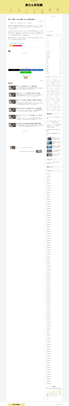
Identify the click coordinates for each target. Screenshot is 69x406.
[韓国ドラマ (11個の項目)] (49, 100)
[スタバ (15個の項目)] (58, 96)
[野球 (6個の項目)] (59, 106)
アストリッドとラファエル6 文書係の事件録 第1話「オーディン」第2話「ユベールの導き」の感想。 (54, 126)
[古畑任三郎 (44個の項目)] (49, 85)
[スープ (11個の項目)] (54, 100)
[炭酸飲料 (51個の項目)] (54, 84)
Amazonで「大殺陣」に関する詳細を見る (16, 43)
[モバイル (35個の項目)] (58, 88)
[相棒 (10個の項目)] (59, 100)
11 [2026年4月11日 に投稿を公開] (60, 391)
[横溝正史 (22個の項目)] (49, 91)
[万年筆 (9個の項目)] (58, 101)
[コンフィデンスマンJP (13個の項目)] (51, 97)
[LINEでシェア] (26, 72)
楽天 (14, 45)
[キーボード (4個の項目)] (49, 110)
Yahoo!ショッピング (19, 45)
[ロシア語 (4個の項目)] (58, 109)
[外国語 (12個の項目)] (58, 98)
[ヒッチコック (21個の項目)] (58, 91)
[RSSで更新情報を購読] (27, 77)
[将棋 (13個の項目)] (58, 97)
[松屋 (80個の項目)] (59, 81)
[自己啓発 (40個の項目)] (59, 85)
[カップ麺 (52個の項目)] (49, 84)
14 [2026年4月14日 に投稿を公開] (51, 393)
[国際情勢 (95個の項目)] (55, 81)
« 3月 (47, 398)
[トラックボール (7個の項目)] (58, 104)
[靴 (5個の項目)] (59, 107)
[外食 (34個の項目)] (49, 90)
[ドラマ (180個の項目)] (57, 79)
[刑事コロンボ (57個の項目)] (54, 82)
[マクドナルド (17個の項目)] (51, 96)
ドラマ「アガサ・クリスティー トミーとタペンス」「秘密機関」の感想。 (54, 121)
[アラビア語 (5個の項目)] (49, 109)
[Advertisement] (25, 60)
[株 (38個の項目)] (48, 88)
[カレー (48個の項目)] (59, 84)
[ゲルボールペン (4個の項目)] (54, 110)
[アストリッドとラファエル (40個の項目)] (51, 87)
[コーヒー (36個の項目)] (53, 88)
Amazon (11, 45)
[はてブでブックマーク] (37, 70)
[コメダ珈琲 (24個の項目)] (58, 90)
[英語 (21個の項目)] (53, 91)
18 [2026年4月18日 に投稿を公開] (60, 393)
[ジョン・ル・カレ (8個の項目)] (50, 103)
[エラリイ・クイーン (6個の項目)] (50, 107)
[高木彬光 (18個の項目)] (53, 94)
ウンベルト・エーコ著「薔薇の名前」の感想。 (54, 118)
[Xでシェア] (14, 70)
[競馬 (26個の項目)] (53, 90)
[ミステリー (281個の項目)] (50, 79)
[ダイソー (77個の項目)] (49, 82)
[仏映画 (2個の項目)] (59, 110)
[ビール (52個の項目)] (59, 82)
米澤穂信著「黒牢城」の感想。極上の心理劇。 (54, 130)
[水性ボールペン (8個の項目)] (57, 103)
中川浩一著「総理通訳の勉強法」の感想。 (53, 134)
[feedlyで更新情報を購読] (25, 77)
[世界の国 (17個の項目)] (58, 94)
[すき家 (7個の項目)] (52, 104)
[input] (53, 31)
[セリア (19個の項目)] (59, 93)
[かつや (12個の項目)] (49, 98)
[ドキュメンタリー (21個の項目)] (50, 93)
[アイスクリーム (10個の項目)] (51, 101)
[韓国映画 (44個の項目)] (54, 85)
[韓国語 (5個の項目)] (54, 109)
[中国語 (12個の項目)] (53, 98)
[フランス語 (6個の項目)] (49, 106)
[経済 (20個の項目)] (55, 93)
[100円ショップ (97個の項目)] (50, 81)
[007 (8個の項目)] (48, 104)
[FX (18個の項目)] (48, 94)
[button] (60, 31)
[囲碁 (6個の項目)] (56, 107)
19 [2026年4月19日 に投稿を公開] (47, 394)
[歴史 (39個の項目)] (59, 87)
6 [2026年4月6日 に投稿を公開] (49, 391)
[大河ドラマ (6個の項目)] (54, 106)
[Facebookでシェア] (26, 70)
